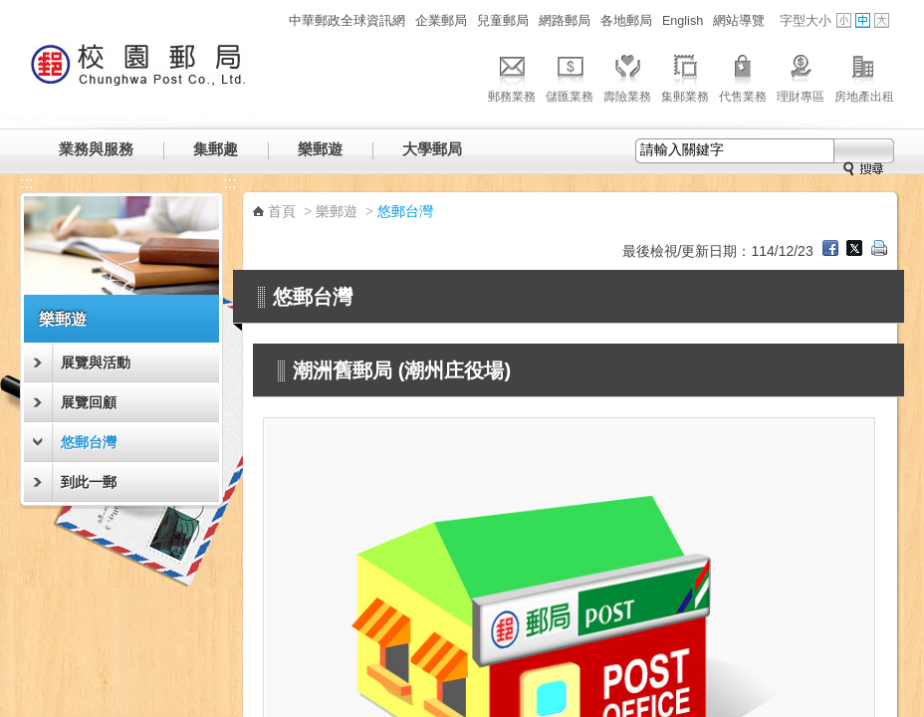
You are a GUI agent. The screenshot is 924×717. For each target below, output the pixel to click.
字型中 (862, 20)
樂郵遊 (320, 148)
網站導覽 (739, 21)
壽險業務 (627, 76)
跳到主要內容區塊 (10, 10)
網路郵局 (564, 21)
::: (272, 20)
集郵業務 (685, 76)
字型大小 (805, 21)
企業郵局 (441, 21)
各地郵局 (626, 21)
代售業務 (743, 76)
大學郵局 (432, 148)
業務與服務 (96, 148)
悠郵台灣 (88, 442)
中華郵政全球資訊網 (347, 21)
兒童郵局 (503, 21)
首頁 (282, 211)
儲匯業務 (569, 76)
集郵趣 (215, 148)
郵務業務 (512, 76)
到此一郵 (88, 482)
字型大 (881, 20)
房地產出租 (864, 76)
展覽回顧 (88, 402)
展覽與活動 (95, 362)
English (682, 21)
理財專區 (800, 76)
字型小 (843, 20)
